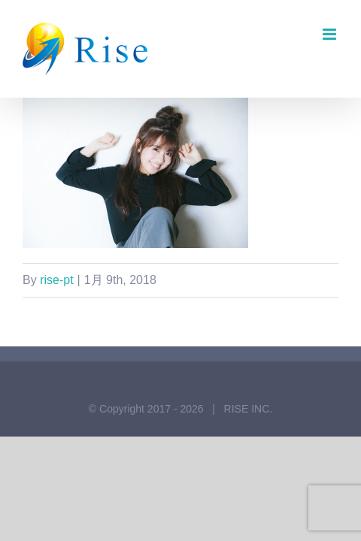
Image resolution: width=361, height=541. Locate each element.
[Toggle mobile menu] (330, 34)
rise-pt (56, 280)
